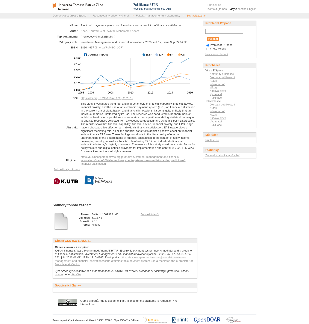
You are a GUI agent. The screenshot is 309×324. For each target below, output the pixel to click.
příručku (76, 274)
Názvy (213, 87)
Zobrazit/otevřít (150, 214)
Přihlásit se (214, 4)
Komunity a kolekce (222, 73)
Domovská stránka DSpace (69, 15)
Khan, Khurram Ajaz (93, 31)
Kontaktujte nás (217, 9)
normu (59, 274)
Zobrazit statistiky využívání (222, 155)
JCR (119, 47)
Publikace (216, 97)
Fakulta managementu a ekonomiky (158, 15)
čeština (242, 9)
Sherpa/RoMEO (105, 47)
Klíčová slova (218, 90)
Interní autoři (217, 84)
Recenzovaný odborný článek (111, 15)
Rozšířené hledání (216, 54)
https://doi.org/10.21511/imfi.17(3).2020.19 (107, 98)
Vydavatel (216, 94)
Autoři (213, 80)
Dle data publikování (222, 77)
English (251, 9)
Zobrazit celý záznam (67, 169)
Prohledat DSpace (219, 45)
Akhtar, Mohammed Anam (123, 31)
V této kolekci (216, 48)
